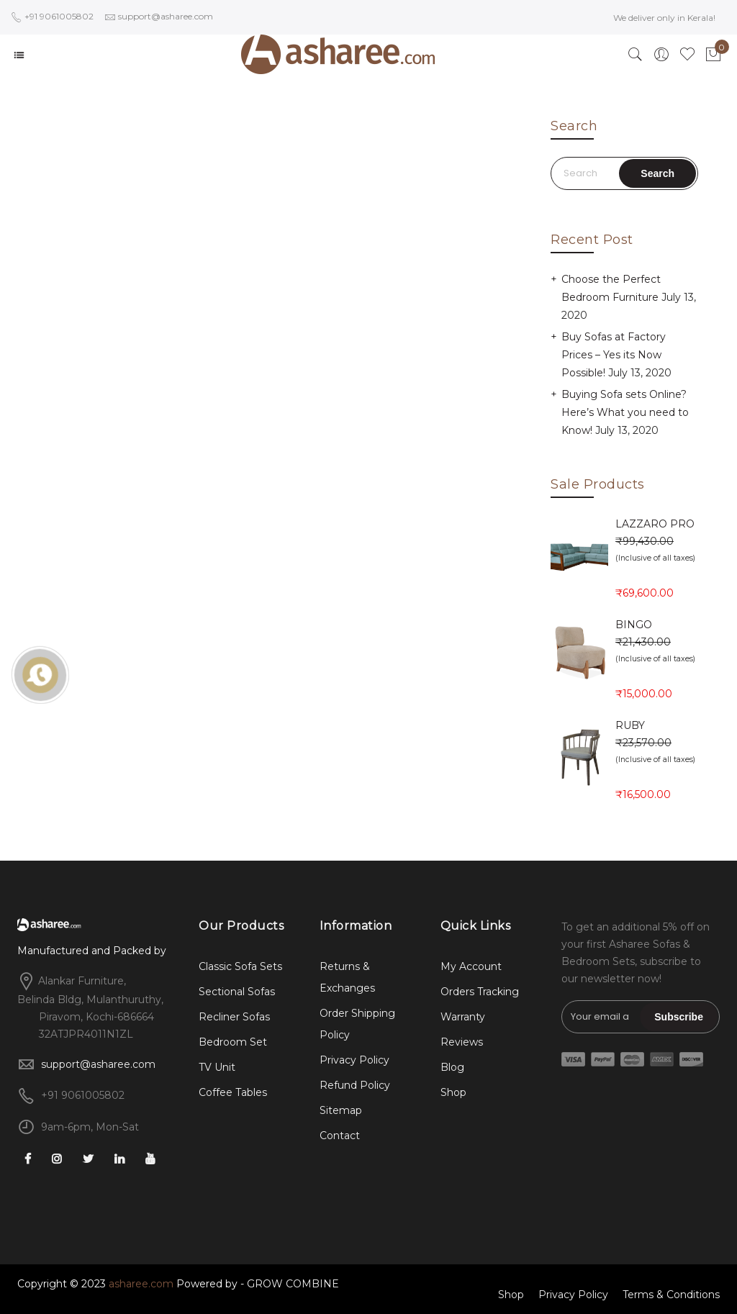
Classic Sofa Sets (240, 966)
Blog (452, 1067)
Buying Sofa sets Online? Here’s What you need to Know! (625, 412)
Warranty (462, 1016)
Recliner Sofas (234, 1016)
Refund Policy (355, 1085)
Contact (340, 1135)
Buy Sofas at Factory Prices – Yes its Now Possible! (613, 354)
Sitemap (341, 1110)
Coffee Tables (233, 1092)
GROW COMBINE (293, 1283)
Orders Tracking (479, 991)
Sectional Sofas (237, 991)
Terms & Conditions (671, 1294)
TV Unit (217, 1067)
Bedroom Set (233, 1042)
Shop (453, 1092)
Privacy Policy (354, 1060)
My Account (471, 966)
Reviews (461, 1042)
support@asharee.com (98, 1064)
